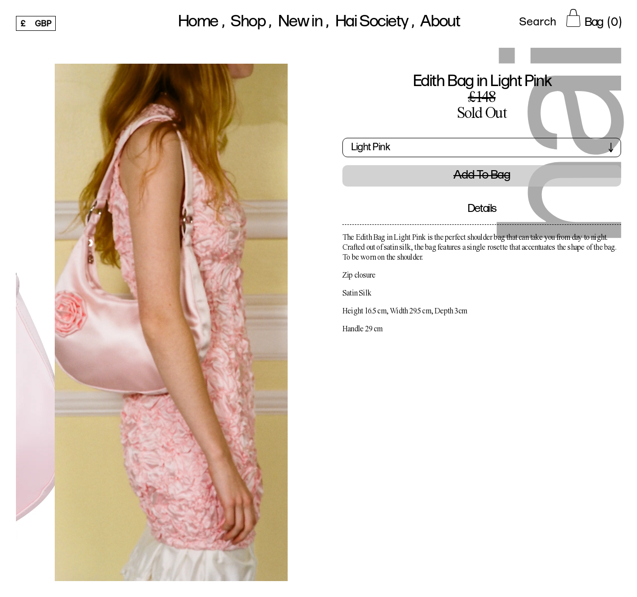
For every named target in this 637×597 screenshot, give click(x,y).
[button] (481, 151)
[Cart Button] (593, 18)
